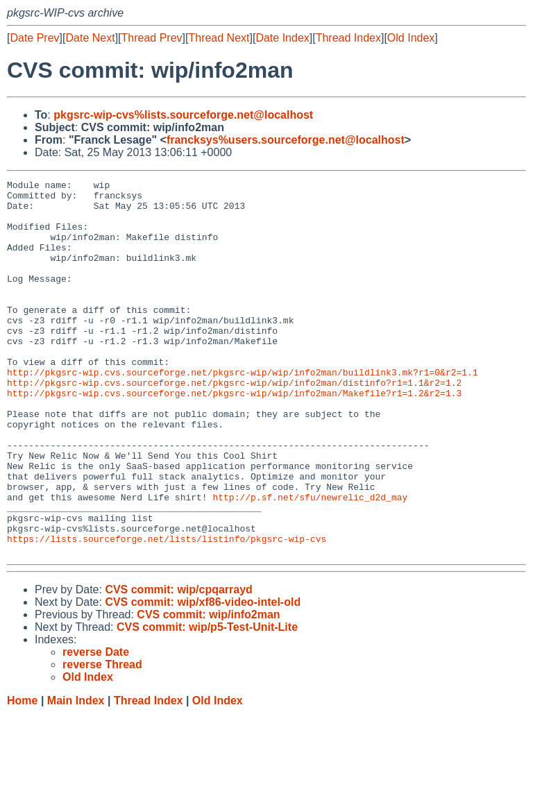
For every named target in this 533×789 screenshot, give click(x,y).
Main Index (76, 775)
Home (22, 775)
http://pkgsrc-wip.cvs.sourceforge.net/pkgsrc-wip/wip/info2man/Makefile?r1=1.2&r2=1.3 (234, 436)
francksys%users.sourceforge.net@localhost (286, 140)
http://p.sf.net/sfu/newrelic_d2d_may (309, 561)
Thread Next (218, 38)
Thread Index (348, 38)
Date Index (282, 38)
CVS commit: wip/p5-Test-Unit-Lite (207, 702)
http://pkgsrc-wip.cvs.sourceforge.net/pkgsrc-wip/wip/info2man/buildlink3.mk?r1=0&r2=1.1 (242, 411)
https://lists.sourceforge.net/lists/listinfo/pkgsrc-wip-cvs (166, 611)
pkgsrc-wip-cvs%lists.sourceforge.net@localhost (183, 115)
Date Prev (34, 38)
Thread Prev (152, 38)
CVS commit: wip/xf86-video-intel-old (203, 677)
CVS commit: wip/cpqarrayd (179, 664)
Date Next (90, 38)
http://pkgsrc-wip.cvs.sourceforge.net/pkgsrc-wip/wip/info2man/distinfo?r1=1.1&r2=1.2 (234, 424)
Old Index (410, 38)
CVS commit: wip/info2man (208, 689)
